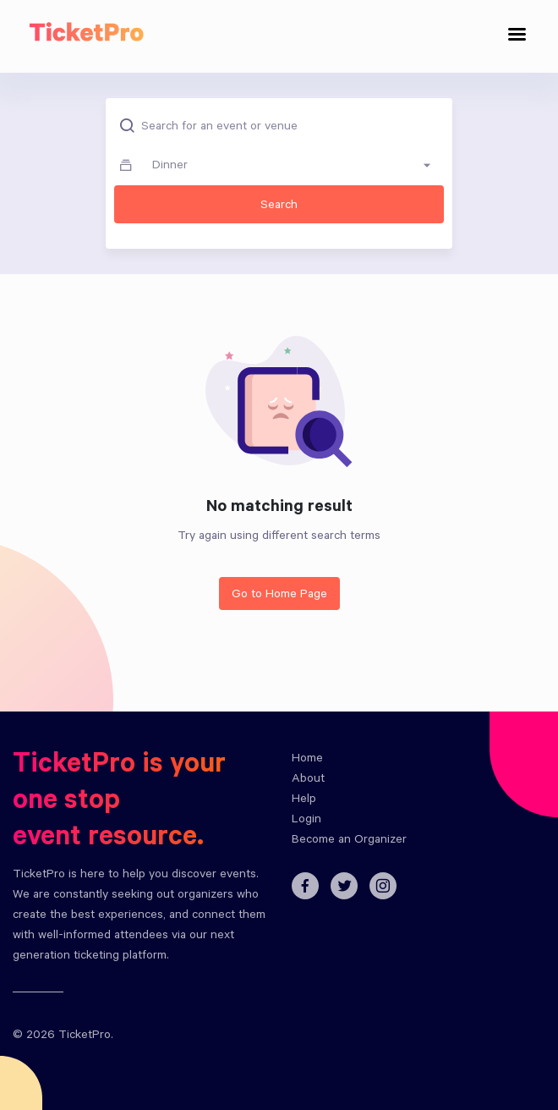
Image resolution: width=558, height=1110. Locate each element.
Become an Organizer (349, 841)
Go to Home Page (279, 595)
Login (306, 820)
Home (307, 760)
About (308, 780)
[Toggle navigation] (517, 37)
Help (304, 800)
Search (279, 206)
